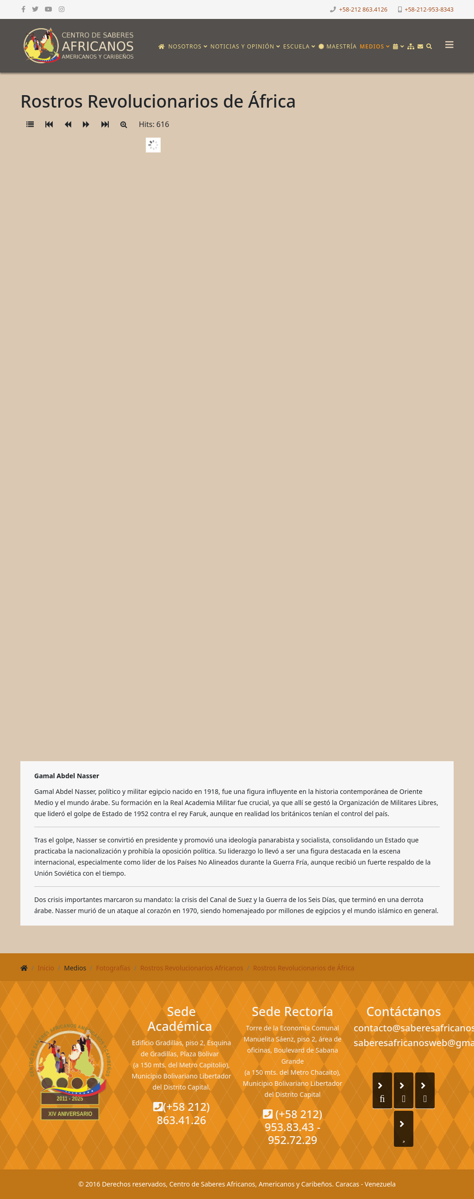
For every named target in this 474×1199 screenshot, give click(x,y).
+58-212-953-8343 (429, 9)
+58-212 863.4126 (363, 9)
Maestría (337, 46)
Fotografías (113, 967)
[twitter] (35, 9)
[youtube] (48, 9)
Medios (372, 46)
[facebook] (23, 9)
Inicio (45, 967)
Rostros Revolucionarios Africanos (191, 967)
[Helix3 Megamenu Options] (447, 42)
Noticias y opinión (242, 46)
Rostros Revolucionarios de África (304, 967)
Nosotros (184, 46)
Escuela (296, 46)
